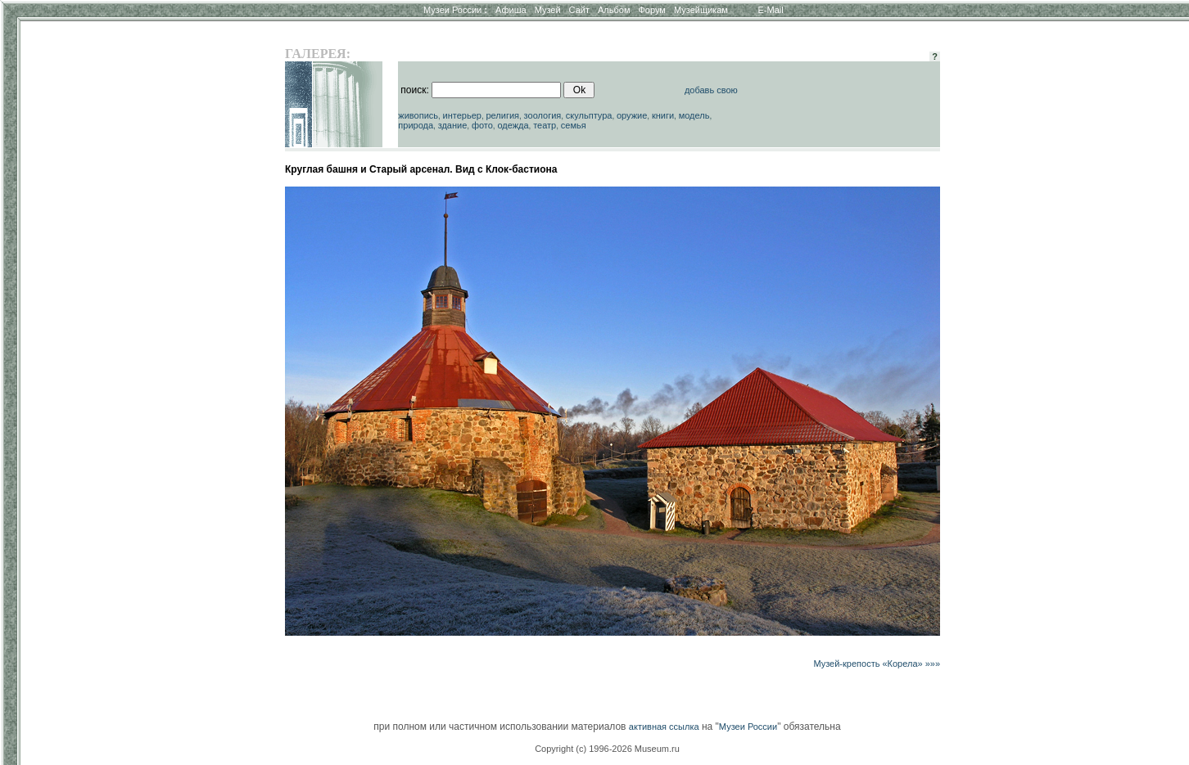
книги (663, 115)
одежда (512, 125)
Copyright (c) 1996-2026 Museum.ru (607, 749)
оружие (632, 115)
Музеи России (455, 10)
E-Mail (771, 10)
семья (573, 125)
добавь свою (711, 90)
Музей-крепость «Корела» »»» (876, 663)
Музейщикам (701, 10)
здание (453, 125)
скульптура (589, 115)
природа (415, 125)
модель (694, 115)
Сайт (579, 10)
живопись (418, 115)
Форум (651, 10)
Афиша (511, 10)
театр (544, 125)
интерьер (462, 115)
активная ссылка (664, 726)
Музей (548, 10)
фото (482, 125)
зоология (543, 115)
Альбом (614, 10)
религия (502, 115)
